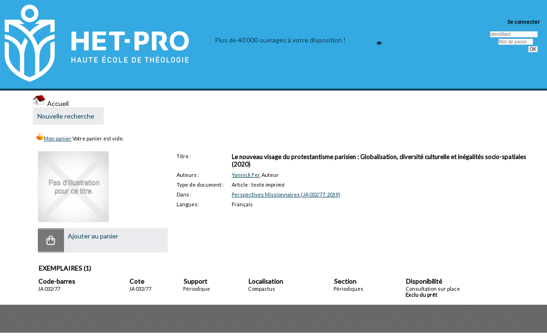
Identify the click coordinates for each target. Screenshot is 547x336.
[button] (51, 240)
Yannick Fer (246, 175)
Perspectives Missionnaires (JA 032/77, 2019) (286, 194)
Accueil (51, 103)
